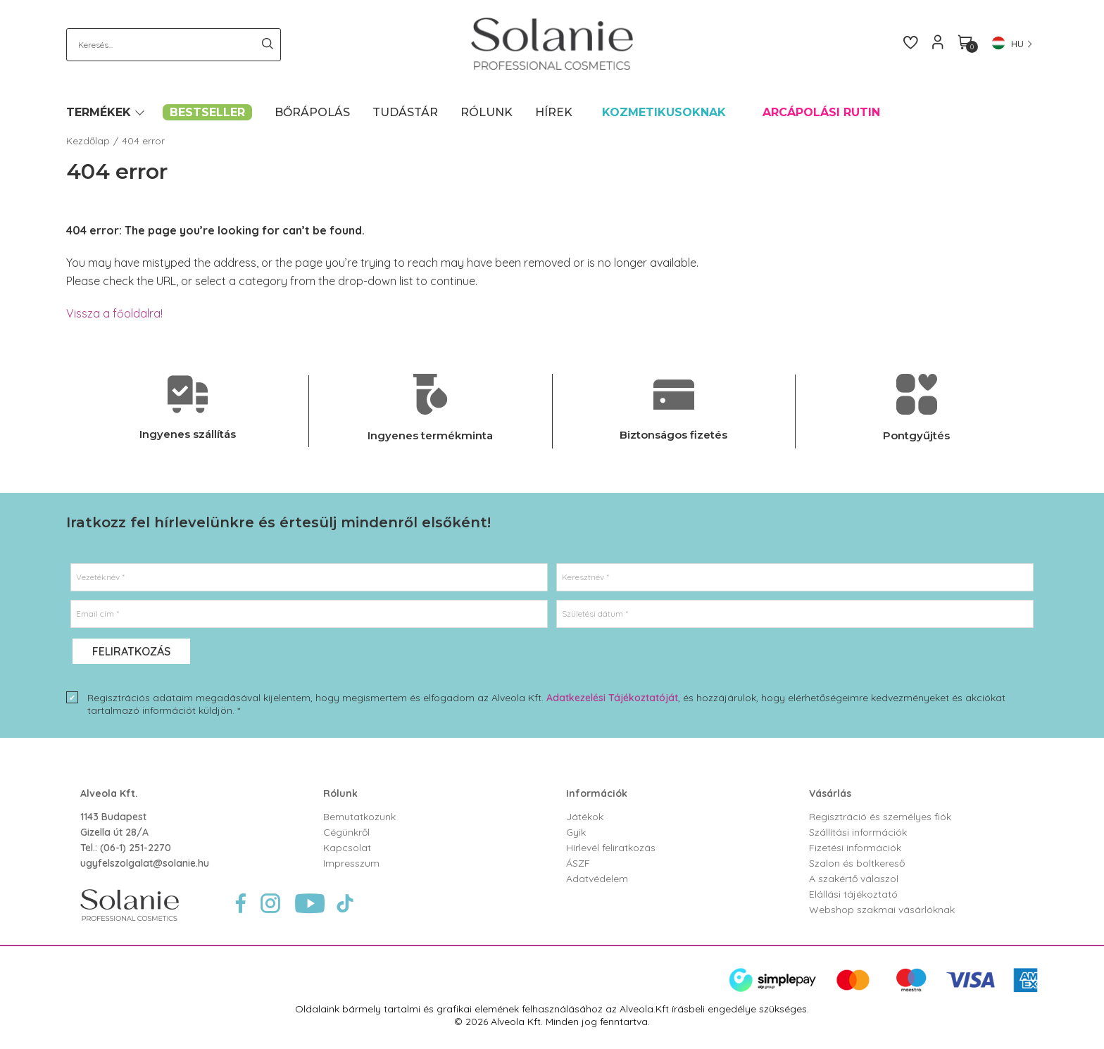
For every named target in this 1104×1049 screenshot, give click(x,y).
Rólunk (340, 793)
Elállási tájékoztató (853, 894)
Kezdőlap (88, 140)
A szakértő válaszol (853, 878)
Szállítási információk (858, 832)
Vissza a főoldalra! (114, 313)
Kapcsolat (347, 847)
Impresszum (351, 863)
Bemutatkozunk (359, 816)
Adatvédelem (597, 878)
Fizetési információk (855, 847)
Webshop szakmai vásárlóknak (882, 909)
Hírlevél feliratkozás (611, 847)
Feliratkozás (131, 651)
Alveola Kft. (109, 793)
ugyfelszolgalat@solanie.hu (144, 863)
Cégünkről (346, 832)
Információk (596, 793)
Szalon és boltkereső (857, 863)
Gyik (576, 832)
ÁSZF (578, 863)
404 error (143, 140)
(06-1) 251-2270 (135, 847)
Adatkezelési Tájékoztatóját (612, 697)
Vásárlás (830, 793)
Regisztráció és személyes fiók (880, 816)
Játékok (584, 816)
